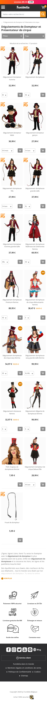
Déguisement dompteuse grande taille (34, 189)
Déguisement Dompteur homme (12, 78)
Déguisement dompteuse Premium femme (12, 301)
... (1, 22)
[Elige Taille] (4, 95)
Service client (23, 658)
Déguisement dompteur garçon (35, 134)
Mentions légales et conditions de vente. (24, 668)
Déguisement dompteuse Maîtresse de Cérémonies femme (34, 246)
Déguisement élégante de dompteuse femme (34, 412)
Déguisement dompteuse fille (12, 189)
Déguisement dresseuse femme (12, 412)
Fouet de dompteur (12, 522)
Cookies (37, 672)
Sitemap (24, 675)
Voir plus (8, 578)
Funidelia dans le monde (23, 664)
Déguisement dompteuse (34, 77)
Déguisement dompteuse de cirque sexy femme (12, 356)
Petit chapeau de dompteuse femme (12, 468)
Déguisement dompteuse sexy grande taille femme (34, 356)
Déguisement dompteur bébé (12, 134)
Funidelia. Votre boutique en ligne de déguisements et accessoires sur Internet (23, 7)
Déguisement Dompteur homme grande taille (12, 245)
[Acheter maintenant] (20, 95)
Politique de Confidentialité (19, 672)
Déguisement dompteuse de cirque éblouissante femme (34, 302)
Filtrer (5, 36)
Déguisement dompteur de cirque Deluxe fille (35, 468)
